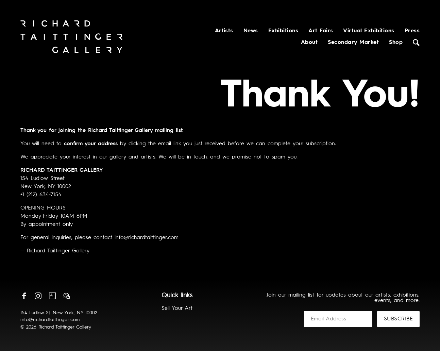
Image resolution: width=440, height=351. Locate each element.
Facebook (23, 295)
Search (416, 42)
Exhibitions (283, 31)
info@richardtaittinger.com (50, 319)
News (250, 31)
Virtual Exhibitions (368, 31)
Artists (224, 31)
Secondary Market (353, 42)
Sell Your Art (177, 308)
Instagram (38, 295)
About (309, 42)
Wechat (66, 295)
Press (412, 31)
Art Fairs (320, 31)
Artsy (52, 295)
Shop (396, 42)
